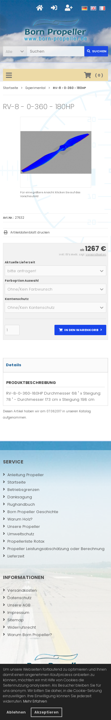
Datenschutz (17, 598)
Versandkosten (96, 254)
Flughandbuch (19, 504)
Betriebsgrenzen (21, 489)
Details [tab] (13, 365)
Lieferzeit (13, 556)
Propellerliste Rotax (23, 541)
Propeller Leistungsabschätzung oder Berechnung (53, 549)
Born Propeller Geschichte (30, 512)
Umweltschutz (18, 534)
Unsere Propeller (21, 526)
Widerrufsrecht (19, 627)
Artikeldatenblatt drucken (30, 232)
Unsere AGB (16, 605)
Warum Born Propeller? (27, 635)
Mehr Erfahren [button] (35, 701)
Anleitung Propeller (23, 475)
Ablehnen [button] (16, 712)
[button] (15, 51)
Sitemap (13, 620)
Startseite (14, 482)
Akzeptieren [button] (46, 712)
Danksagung (17, 497)
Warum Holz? (18, 519)
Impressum (16, 612)
